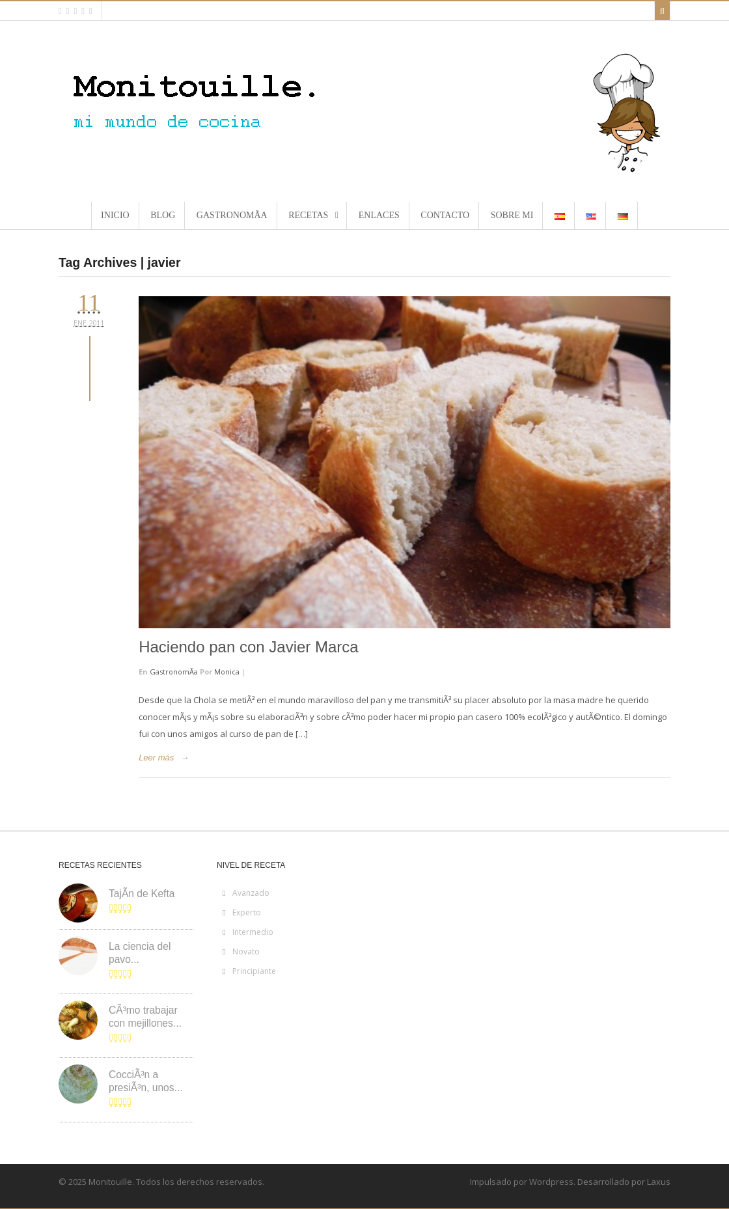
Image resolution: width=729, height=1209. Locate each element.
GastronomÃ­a (174, 671)
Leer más (156, 757)
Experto (246, 912)
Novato (246, 951)
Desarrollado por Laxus (623, 1182)
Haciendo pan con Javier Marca (249, 647)
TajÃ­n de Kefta (141, 893)
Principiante (254, 971)
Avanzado (250, 892)
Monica (227, 671)
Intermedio (252, 932)
